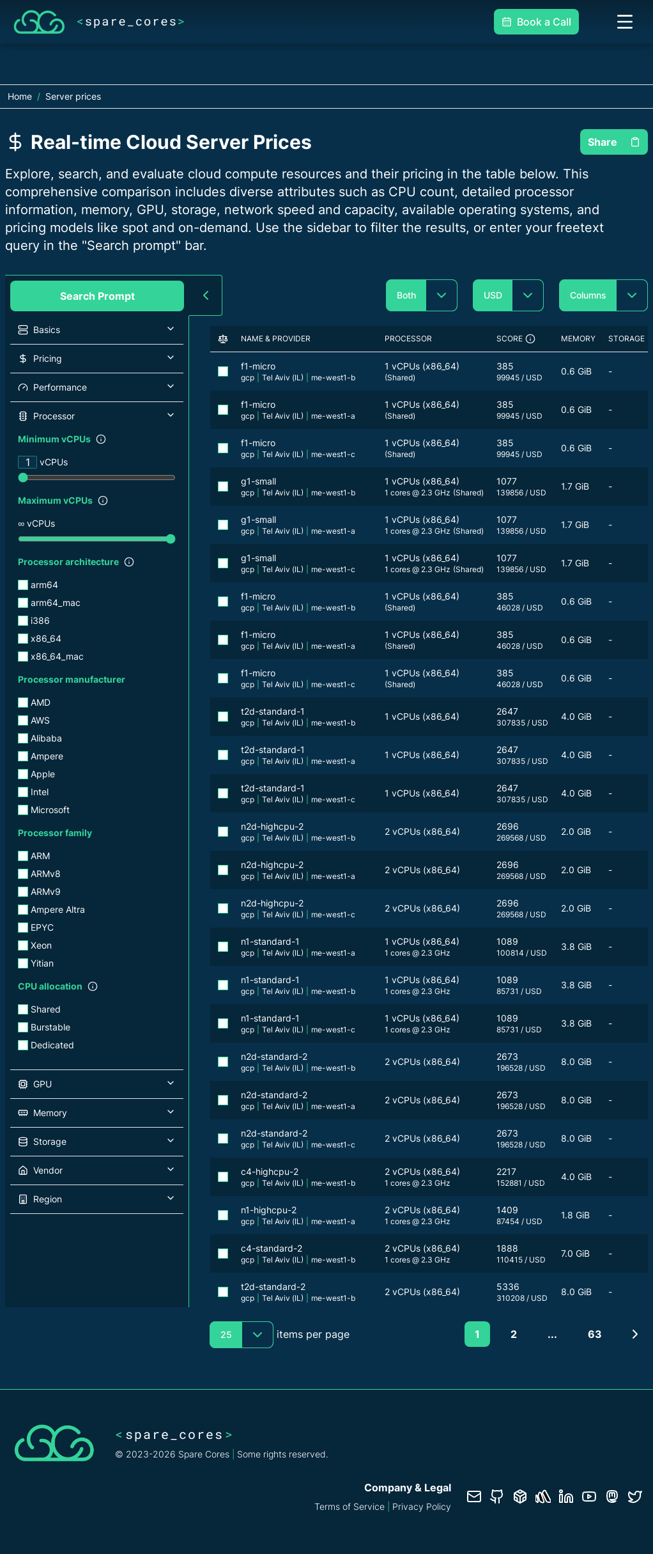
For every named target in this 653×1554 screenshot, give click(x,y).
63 (595, 1334)
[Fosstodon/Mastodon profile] (612, 1496)
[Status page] (543, 1496)
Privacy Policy (421, 1506)
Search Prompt (97, 296)
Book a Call (536, 21)
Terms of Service (349, 1506)
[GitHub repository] (497, 1496)
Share (614, 142)
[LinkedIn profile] (566, 1496)
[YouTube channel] (589, 1496)
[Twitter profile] (635, 1496)
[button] (97, 329)
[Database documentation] (520, 1496)
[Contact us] (474, 1496)
